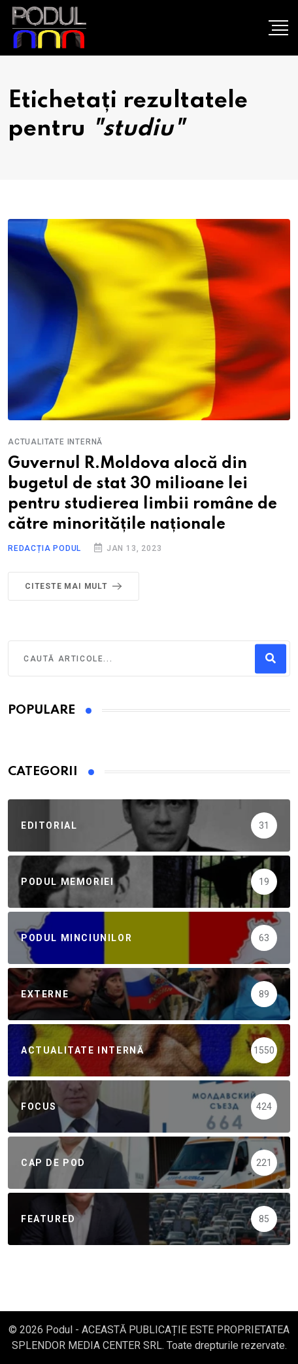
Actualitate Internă (55, 441)
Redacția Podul (44, 548)
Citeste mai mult (76, 586)
